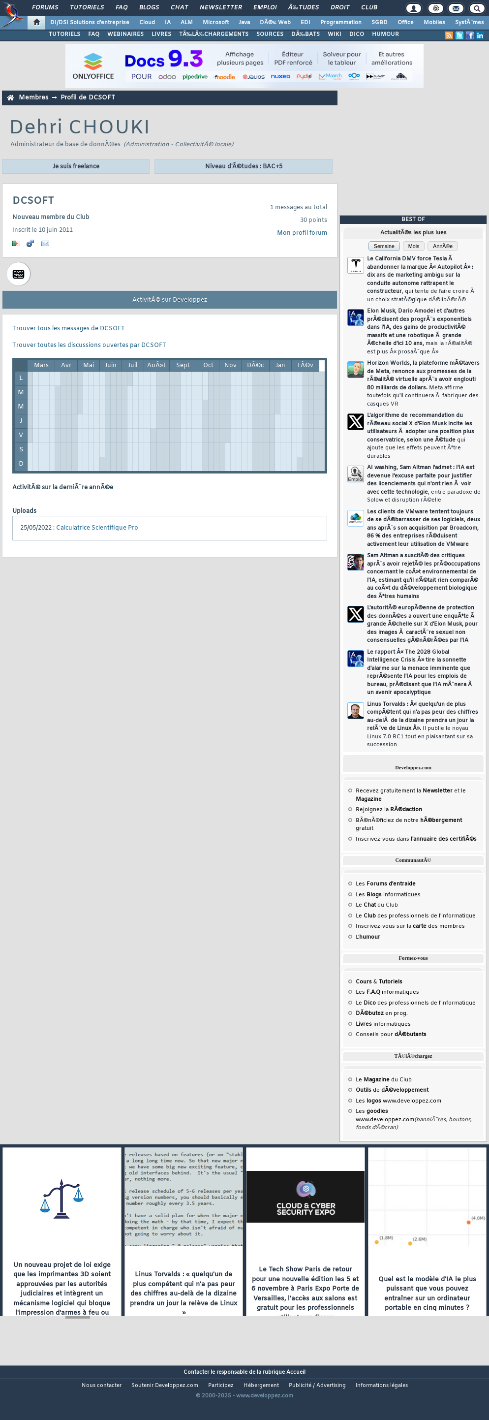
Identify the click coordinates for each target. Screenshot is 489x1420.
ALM (187, 22)
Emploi (264, 8)
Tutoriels (87, 8)
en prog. (382, 1013)
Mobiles (434, 22)
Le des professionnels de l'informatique (416, 916)
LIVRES (161, 34)
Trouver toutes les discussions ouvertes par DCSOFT (89, 345)
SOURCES (269, 34)
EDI (305, 22)
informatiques (383, 1024)
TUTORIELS (64, 34)
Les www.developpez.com (398, 1101)
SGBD (379, 22)
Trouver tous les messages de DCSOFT (68, 329)
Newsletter (221, 8)
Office (405, 22)
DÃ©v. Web (275, 22)
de (392, 1090)
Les (386, 884)
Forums (45, 8)
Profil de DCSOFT (88, 98)
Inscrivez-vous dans (416, 839)
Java (244, 22)
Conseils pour (391, 1034)
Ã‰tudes (303, 8)
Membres (33, 98)
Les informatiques (388, 894)
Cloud (147, 22)
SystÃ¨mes (469, 22)
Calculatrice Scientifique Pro (97, 528)
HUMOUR (385, 34)
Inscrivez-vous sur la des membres (410, 926)
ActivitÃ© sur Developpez (169, 300)
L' (368, 937)
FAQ (121, 8)
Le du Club (384, 1079)
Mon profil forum (302, 233)
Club (369, 8)
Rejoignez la (389, 809)
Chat (179, 8)
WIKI (334, 34)
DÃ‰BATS (305, 34)
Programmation (341, 22)
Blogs (149, 8)
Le (366, 905)
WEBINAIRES (125, 34)
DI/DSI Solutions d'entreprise (89, 22)
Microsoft (216, 22)
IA (168, 22)
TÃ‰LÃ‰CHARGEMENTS (213, 34)
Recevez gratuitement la (404, 791)
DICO (356, 34)
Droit (340, 8)
